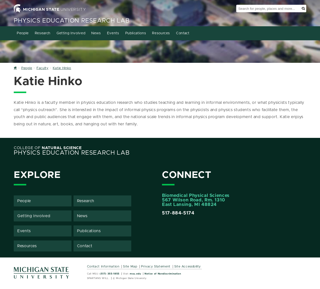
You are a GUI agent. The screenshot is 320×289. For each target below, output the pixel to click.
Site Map (130, 266)
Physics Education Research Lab (72, 21)
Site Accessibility (187, 266)
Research (42, 33)
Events (113, 33)
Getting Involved (70, 33)
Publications (135, 33)
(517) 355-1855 (110, 273)
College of (48, 148)
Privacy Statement (155, 266)
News (96, 33)
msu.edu (135, 273)
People (23, 33)
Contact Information (103, 266)
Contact (182, 33)
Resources (161, 33)
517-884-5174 (178, 213)
